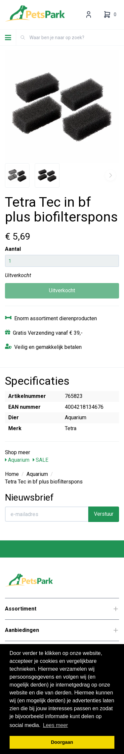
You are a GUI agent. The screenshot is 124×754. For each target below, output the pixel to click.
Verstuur (103, 514)
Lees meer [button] (55, 725)
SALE (40, 460)
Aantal (13, 249)
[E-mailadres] (47, 514)
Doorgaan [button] (62, 742)
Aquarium (17, 460)
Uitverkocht (62, 290)
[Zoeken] (22, 37)
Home (12, 474)
